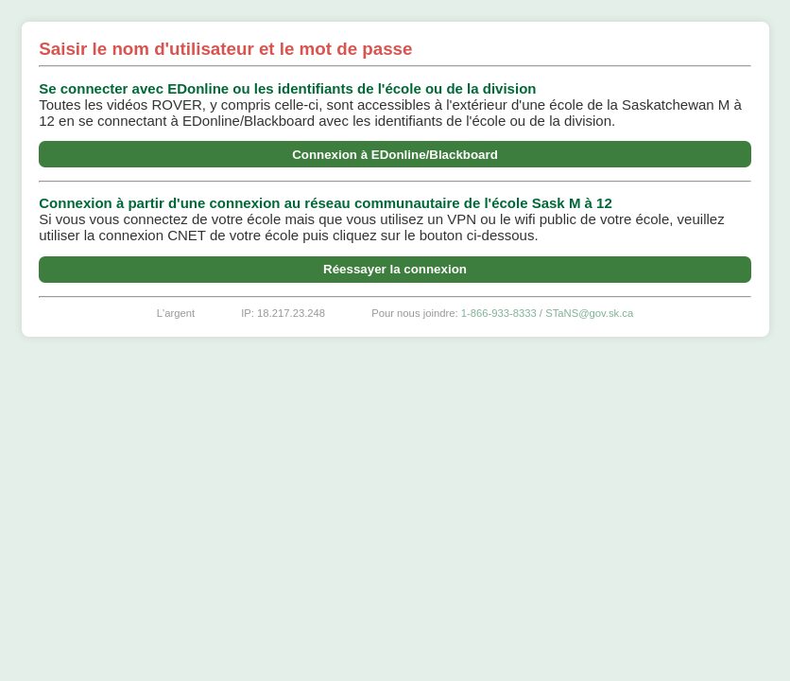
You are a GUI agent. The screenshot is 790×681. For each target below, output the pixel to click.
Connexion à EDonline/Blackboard (395, 155)
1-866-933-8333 (499, 313)
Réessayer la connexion (395, 269)
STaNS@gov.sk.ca (589, 313)
